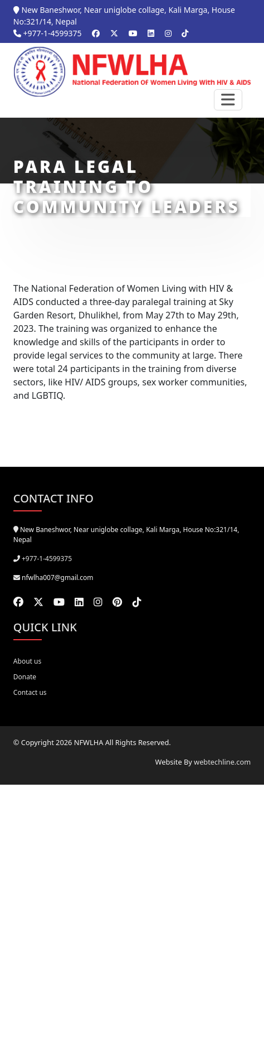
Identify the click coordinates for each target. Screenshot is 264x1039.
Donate (24, 677)
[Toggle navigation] (228, 99)
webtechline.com (222, 762)
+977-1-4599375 (47, 33)
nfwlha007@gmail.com (58, 577)
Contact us (30, 692)
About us (27, 661)
